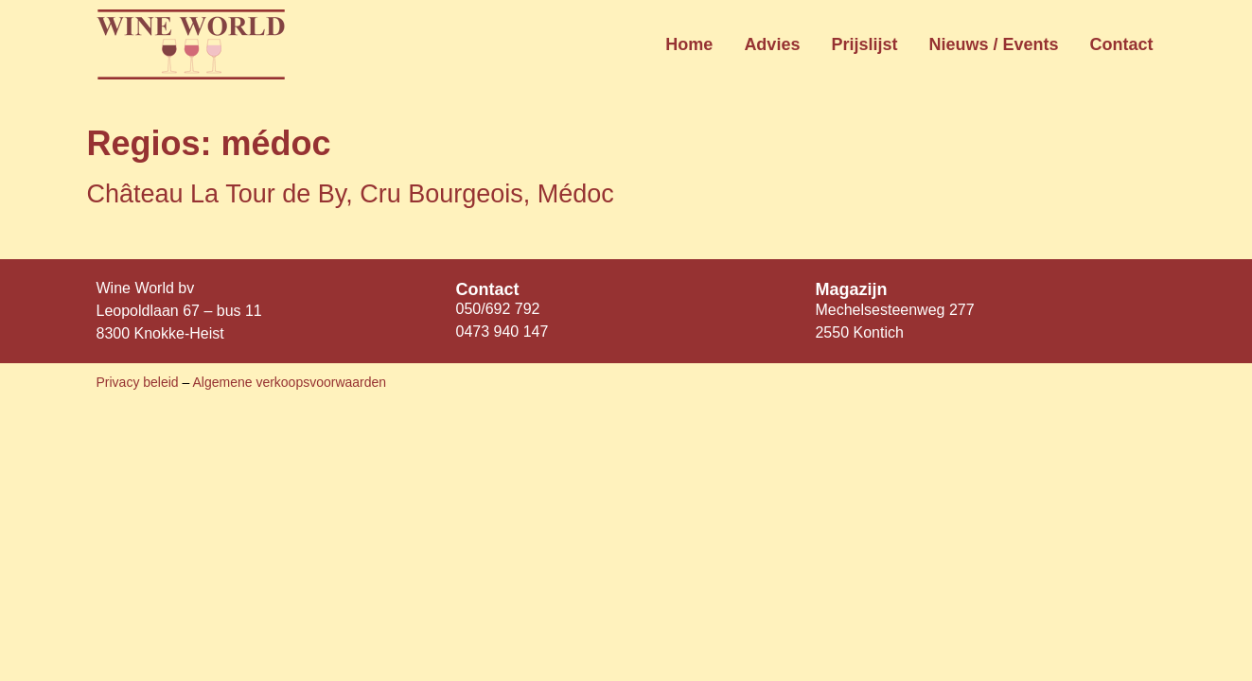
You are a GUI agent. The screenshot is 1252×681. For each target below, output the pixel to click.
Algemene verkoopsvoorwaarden (289, 382)
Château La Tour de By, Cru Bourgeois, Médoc (350, 194)
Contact (1122, 44)
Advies (772, 44)
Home (689, 44)
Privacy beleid (140, 382)
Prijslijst (864, 44)
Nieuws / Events (993, 44)
